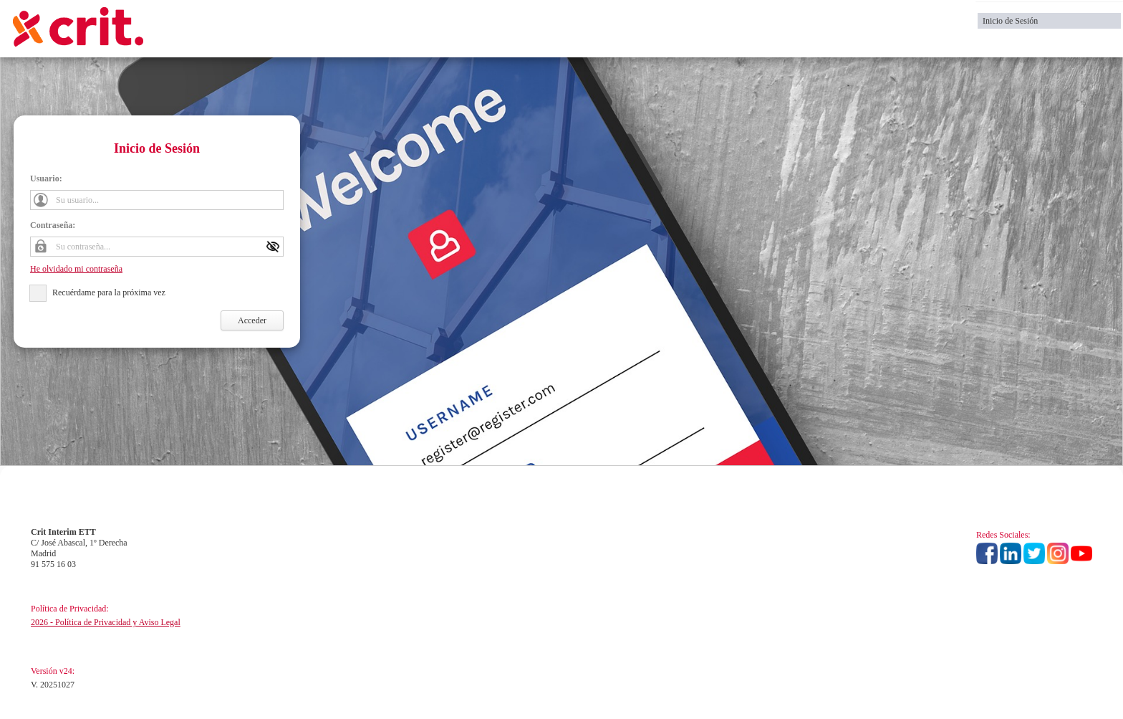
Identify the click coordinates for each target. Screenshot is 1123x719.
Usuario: (46, 178)
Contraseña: (52, 225)
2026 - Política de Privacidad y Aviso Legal (105, 622)
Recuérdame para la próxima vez (108, 292)
